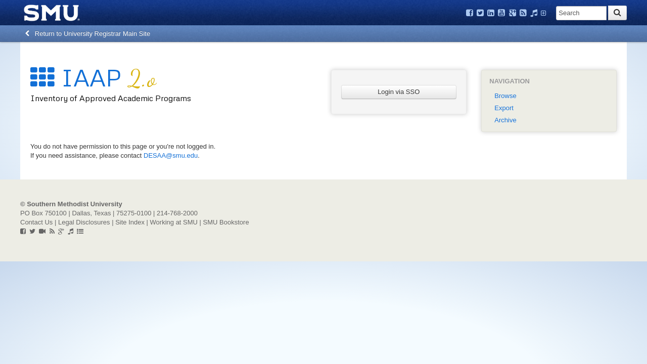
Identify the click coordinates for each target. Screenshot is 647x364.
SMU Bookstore (226, 222)
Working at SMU (174, 222)
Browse (505, 96)
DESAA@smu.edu (171, 155)
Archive (505, 120)
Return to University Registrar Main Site (87, 33)
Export (504, 108)
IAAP (93, 77)
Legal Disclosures (84, 222)
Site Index (130, 222)
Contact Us (36, 222)
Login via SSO (399, 92)
